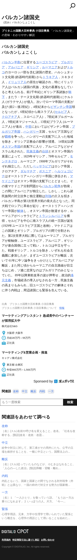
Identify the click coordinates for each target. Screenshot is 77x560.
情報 (61, 307)
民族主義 (33, 151)
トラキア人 (50, 77)
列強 (48, 196)
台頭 (45, 151)
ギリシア (33, 67)
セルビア (61, 112)
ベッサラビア (42, 166)
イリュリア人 (17, 82)
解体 (20, 211)
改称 (16, 391)
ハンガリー (31, 131)
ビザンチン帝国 (61, 107)
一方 (51, 391)
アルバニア (15, 67)
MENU (4, 6)
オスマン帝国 (11, 146)
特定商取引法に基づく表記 (25, 539)
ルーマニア (50, 67)
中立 (24, 391)
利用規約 (6, 539)
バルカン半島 (11, 62)
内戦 (42, 391)
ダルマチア (28, 171)
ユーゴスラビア (47, 62)
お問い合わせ (47, 539)
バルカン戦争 (51, 186)
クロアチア (9, 117)
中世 (28, 126)
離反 (33, 391)
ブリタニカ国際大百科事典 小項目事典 (25, 30)
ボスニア (45, 171)
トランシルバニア (51, 216)
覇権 (8, 136)
